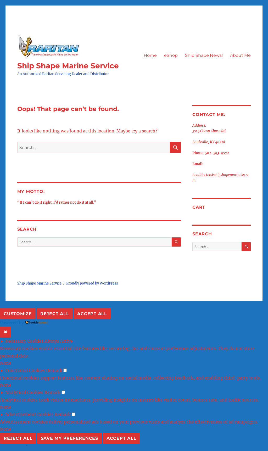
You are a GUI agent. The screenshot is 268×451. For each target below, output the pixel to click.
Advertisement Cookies (29, 414)
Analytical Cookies (24, 392)
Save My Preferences (69, 438)
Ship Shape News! (204, 55)
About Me (240, 55)
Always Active (58, 341)
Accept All (92, 313)
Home (150, 55)
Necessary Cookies (24, 341)
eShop (171, 55)
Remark (54, 370)
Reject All (54, 313)
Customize (18, 313)
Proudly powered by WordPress (92, 283)
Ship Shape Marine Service (68, 65)
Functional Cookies (25, 370)
